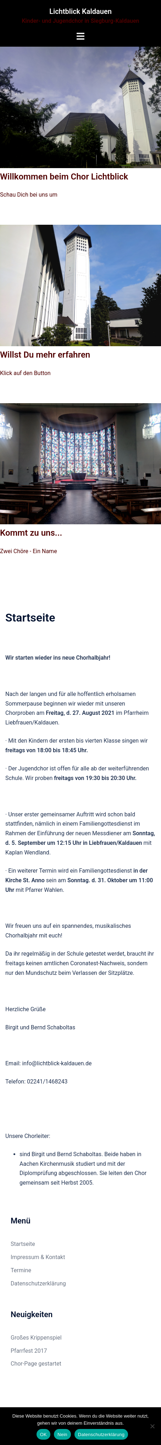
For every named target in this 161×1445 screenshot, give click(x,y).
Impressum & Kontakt (38, 1257)
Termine (21, 1270)
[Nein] (152, 1426)
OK (43, 1434)
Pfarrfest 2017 (29, 1350)
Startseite (23, 1244)
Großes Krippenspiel (36, 1337)
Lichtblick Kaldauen (80, 11)
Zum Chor (27, 216)
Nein (62, 1434)
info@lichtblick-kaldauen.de (56, 1063)
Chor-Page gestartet (36, 1363)
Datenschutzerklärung (38, 1283)
